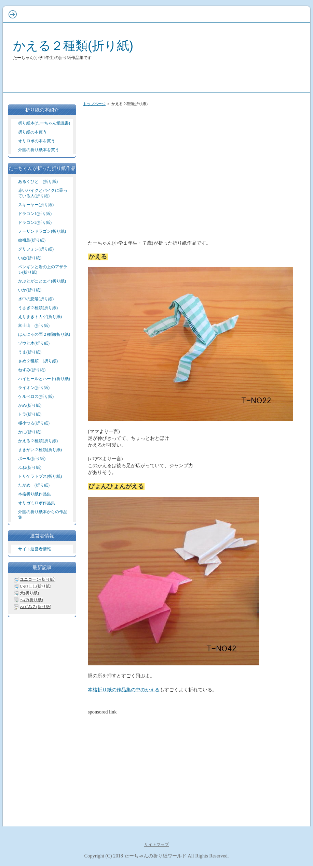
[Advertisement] (194, 163)
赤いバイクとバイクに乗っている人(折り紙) (42, 193)
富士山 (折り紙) (34, 325)
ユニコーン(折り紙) (37, 579)
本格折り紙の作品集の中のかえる (124, 689)
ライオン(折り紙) (34, 387)
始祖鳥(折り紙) (31, 240)
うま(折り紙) (29, 352)
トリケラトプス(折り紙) (40, 476)
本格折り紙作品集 (34, 494)
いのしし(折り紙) (35, 586)
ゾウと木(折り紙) (34, 343)
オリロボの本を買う (36, 141)
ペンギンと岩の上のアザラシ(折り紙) (42, 269)
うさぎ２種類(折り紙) (38, 307)
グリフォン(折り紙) (36, 249)
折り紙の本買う (32, 132)
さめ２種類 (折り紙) (38, 361)
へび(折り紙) (31, 599)
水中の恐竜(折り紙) (36, 299)
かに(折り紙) (29, 432)
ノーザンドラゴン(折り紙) (42, 231)
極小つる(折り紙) (34, 423)
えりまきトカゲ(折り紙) (40, 316)
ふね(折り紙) (29, 467)
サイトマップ (156, 844)
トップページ (94, 104)
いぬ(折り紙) (29, 258)
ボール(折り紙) (31, 458)
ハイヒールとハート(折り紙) (44, 378)
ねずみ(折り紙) (31, 369)
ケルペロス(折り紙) (36, 396)
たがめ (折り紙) (34, 485)
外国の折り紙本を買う (38, 149)
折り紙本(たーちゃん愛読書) (44, 123)
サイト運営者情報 (34, 549)
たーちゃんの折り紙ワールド (155, 855)
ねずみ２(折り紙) (35, 606)
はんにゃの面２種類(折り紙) (44, 334)
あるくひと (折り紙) (38, 181)
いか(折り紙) (29, 290)
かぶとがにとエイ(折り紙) (42, 281)
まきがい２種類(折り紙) (40, 449)
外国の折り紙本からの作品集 (42, 514)
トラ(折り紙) (29, 414)
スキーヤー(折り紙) (36, 204)
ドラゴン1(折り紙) (35, 213)
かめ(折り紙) (29, 405)
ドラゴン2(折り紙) (35, 222)
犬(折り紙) (29, 593)
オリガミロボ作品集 (36, 503)
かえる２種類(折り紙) (73, 46)
